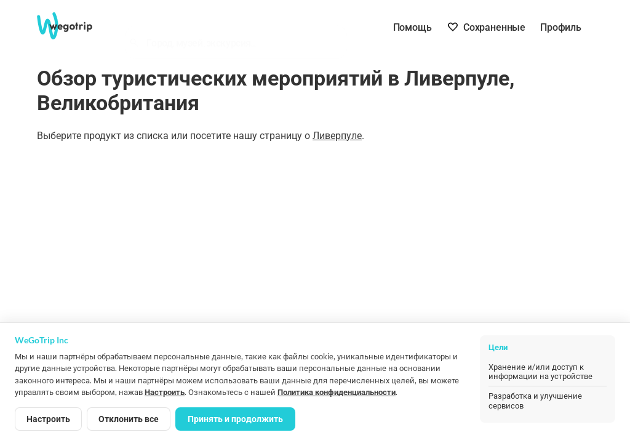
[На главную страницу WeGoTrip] (73, 25)
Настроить (165, 392)
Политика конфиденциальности (336, 392)
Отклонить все (128, 418)
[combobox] (242, 28)
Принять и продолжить (235, 418)
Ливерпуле (337, 136)
